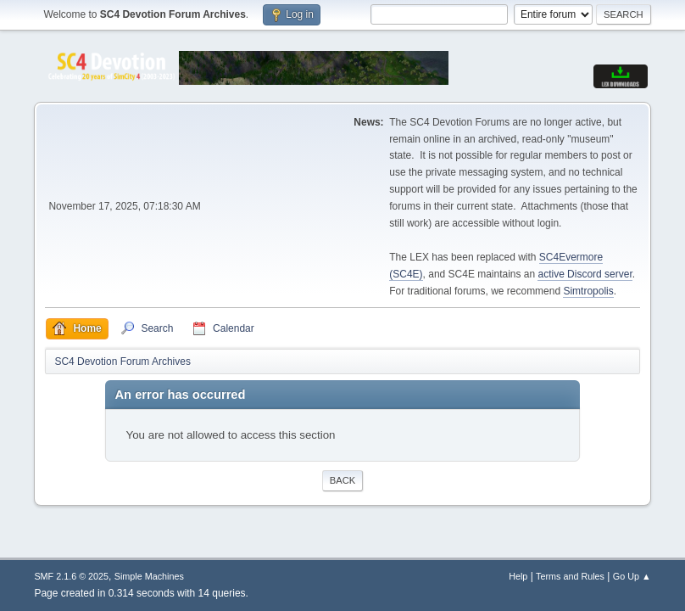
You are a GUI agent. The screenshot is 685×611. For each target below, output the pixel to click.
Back (342, 480)
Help (518, 576)
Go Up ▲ (632, 576)
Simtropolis (588, 291)
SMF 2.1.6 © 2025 (71, 576)
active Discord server (584, 274)
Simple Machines (149, 576)
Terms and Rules (570, 576)
